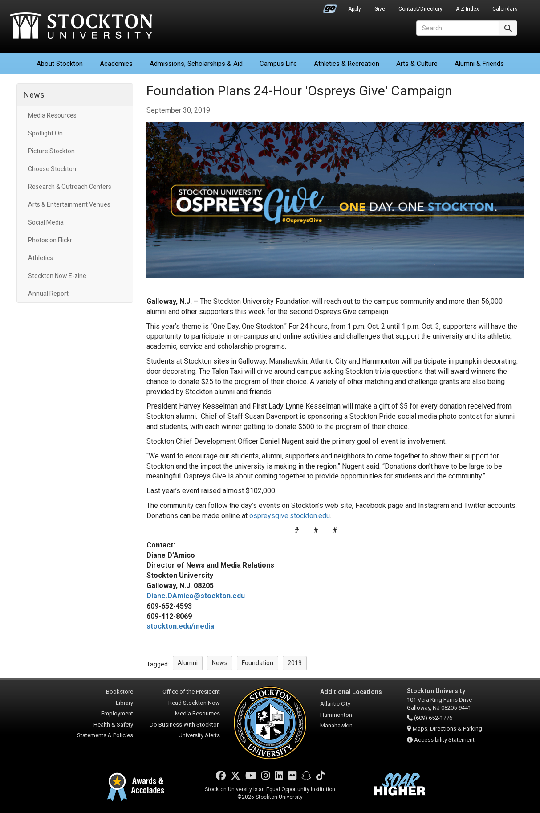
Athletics (346, 64)
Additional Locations (351, 691)
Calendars (504, 9)
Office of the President (191, 691)
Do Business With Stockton (185, 724)
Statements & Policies (105, 735)
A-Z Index (467, 9)
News (34, 94)
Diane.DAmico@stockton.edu (195, 596)
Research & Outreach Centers (69, 186)
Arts (417, 64)
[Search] (457, 28)
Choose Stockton (52, 168)
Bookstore (119, 691)
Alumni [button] (188, 662)
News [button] (219, 662)
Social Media (46, 222)
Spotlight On (45, 133)
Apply (354, 9)
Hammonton (336, 714)
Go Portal (330, 6)
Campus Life (278, 64)
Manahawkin (336, 725)
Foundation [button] (257, 662)
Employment (117, 713)
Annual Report (48, 293)
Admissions (196, 64)
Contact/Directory (420, 9)
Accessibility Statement (444, 739)
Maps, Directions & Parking (447, 728)
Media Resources (52, 115)
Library (124, 702)
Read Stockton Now (194, 702)
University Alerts (199, 735)
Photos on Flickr (50, 240)
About (60, 64)
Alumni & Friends (479, 64)
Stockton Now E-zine (57, 275)
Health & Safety (113, 724)
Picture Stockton (51, 151)
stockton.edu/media (180, 626)
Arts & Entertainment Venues (69, 204)
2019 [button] (295, 662)
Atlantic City (335, 703)
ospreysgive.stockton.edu (289, 515)
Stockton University (81, 26)
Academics (116, 64)
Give (379, 9)
